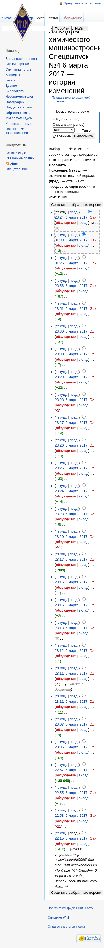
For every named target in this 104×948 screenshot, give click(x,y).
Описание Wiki (58, 917)
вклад (83, 223)
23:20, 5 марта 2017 (71, 536)
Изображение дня (19, 96)
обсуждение (66, 223)
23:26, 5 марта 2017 (71, 445)
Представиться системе (82, 3)
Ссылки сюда (16, 153)
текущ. (61, 235)
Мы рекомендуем (19, 118)
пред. (74, 212)
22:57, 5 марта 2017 (71, 770)
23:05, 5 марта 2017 (71, 747)
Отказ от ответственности (66, 926)
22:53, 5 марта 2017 (71, 815)
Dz (92, 331)
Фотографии (15, 102)
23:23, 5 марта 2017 (71, 514)
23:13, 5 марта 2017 (71, 628)
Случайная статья (19, 69)
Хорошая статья (18, 124)
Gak (93, 217)
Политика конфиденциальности (70, 908)
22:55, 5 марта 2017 (71, 793)
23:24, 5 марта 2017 (71, 491)
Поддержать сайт (19, 107)
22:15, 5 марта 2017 (71, 838)
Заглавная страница (21, 59)
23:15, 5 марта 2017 (71, 582)
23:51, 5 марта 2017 (71, 308)
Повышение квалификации (17, 131)
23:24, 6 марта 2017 (71, 217)
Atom (14, 164)
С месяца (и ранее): (69, 124)
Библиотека (15, 91)
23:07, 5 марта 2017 (71, 724)
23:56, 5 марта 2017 (71, 286)
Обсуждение (71, 18)
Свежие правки (17, 64)
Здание (11, 86)
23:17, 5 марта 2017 (71, 559)
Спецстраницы (17, 169)
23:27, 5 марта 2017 (71, 422)
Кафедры (13, 75)
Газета (11, 80)
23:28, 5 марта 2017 (71, 400)
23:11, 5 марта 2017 (71, 673)
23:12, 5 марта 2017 (71, 650)
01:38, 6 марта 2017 (71, 240)
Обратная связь (18, 113)
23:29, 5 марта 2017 (71, 377)
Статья (52, 18)
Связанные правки (20, 158)
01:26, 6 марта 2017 (71, 263)
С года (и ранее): (66, 119)
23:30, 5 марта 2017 (71, 331)
